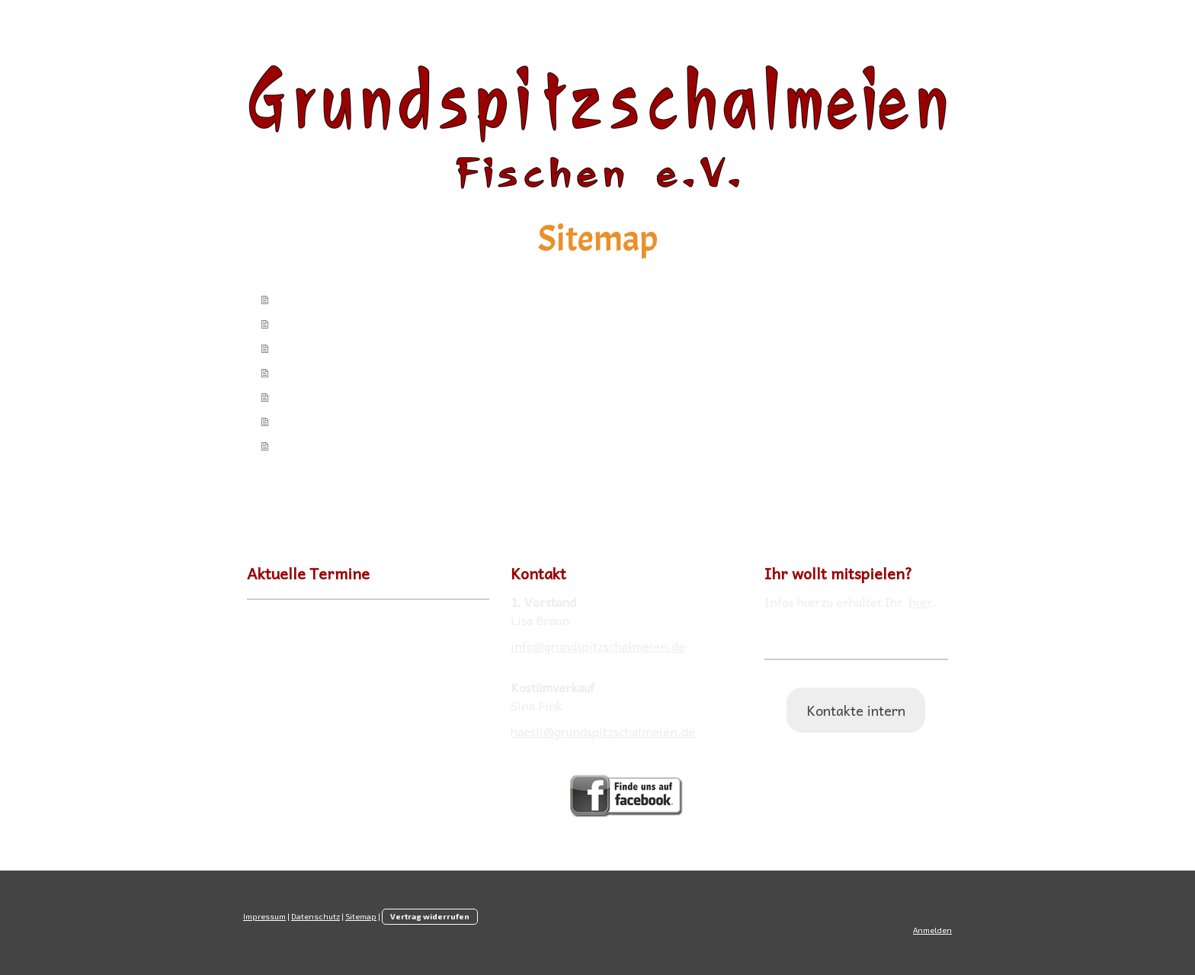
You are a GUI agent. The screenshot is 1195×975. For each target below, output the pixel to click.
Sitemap (360, 916)
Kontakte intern (855, 710)
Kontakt (298, 348)
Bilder (293, 445)
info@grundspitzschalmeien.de (598, 646)
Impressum (264, 916)
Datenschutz (315, 916)
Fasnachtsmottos (323, 396)
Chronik (298, 372)
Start (290, 299)
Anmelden (932, 930)
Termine (300, 323)
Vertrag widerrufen (429, 916)
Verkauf (298, 421)
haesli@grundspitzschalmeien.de (603, 731)
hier (921, 601)
